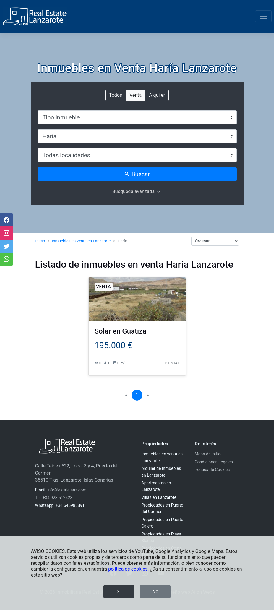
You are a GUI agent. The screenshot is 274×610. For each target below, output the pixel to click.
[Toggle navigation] (263, 16)
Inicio (40, 240)
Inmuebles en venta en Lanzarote (81, 240)
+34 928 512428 (57, 497)
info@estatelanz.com (66, 490)
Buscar (137, 174)
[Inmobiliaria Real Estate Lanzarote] (34, 16)
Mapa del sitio (208, 454)
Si (119, 591)
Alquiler (157, 95)
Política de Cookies (212, 469)
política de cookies (127, 569)
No (155, 591)
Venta (135, 95)
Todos (115, 95)
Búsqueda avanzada (133, 191)
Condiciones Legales (214, 461)
